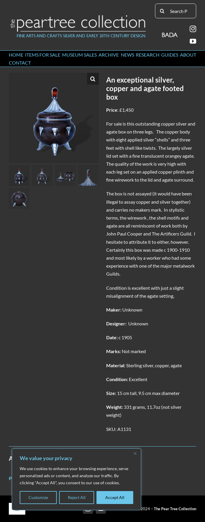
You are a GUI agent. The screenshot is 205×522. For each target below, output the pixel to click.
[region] (76, 479)
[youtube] (193, 41)
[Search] (162, 11)
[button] (93, 79)
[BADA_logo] (170, 33)
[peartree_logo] (78, 16)
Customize (38, 497)
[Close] (135, 453)
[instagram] (193, 29)
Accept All (114, 497)
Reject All (77, 497)
